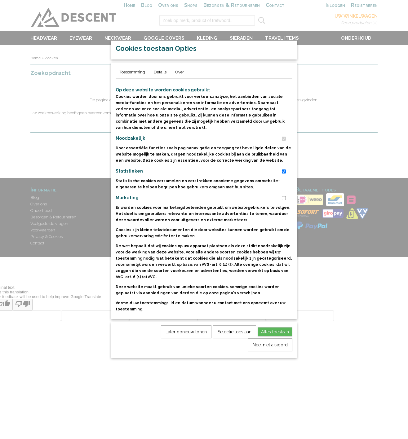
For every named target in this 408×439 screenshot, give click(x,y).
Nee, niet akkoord (270, 359)
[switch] (284, 153)
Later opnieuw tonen (186, 346)
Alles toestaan (275, 346)
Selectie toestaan (234, 346)
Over (179, 86)
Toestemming (132, 86)
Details (160, 86)
